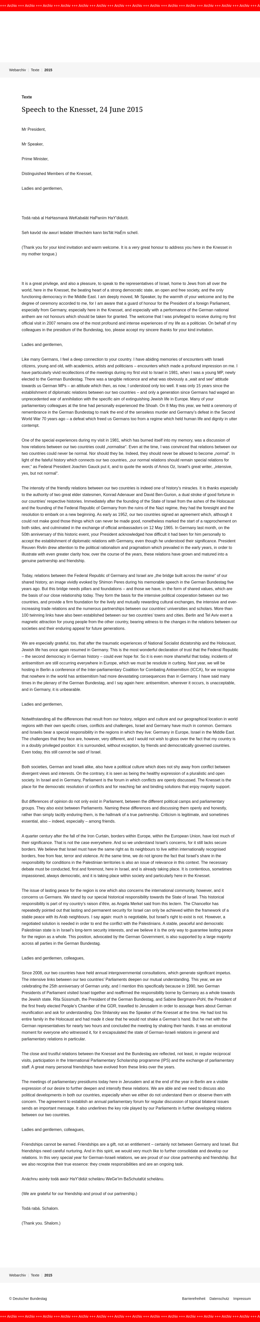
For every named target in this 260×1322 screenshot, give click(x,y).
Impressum (242, 1299)
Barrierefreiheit (193, 1299)
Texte (35, 70)
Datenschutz (219, 1299)
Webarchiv (17, 70)
